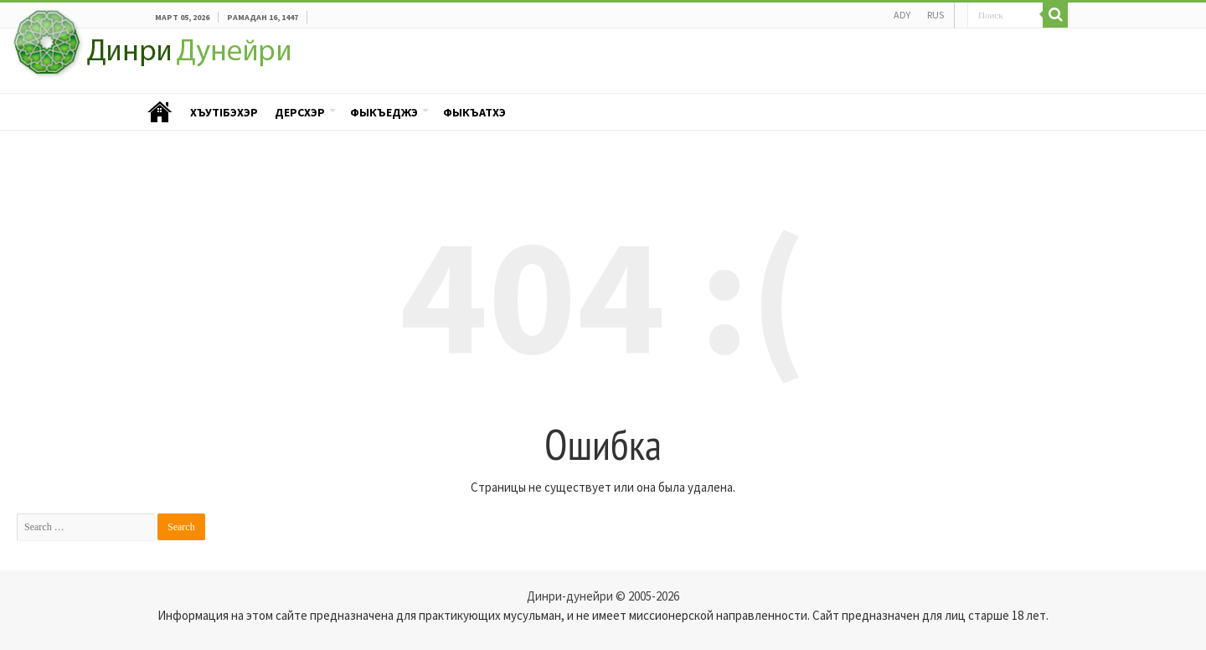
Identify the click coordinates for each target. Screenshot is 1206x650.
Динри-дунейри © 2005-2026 (603, 596)
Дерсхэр (300, 112)
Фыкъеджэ (384, 112)
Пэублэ (160, 113)
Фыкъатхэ (474, 112)
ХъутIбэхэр (224, 112)
